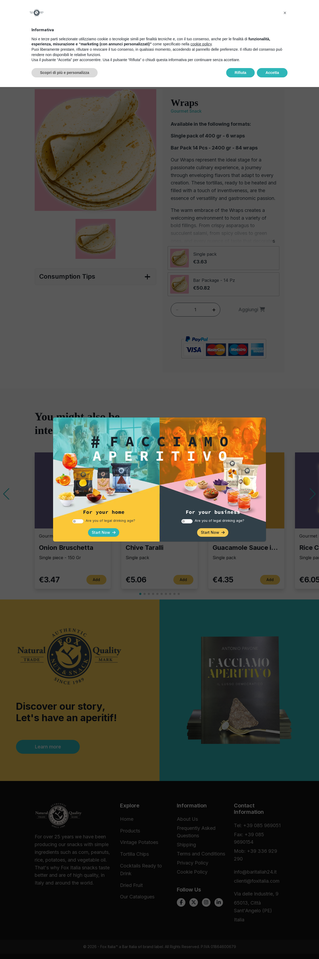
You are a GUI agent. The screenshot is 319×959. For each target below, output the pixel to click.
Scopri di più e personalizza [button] (64, 944)
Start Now (103, 532)
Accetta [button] (272, 944)
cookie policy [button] (201, 916)
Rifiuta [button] (240, 944)
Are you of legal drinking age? (110, 521)
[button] (285, 885)
